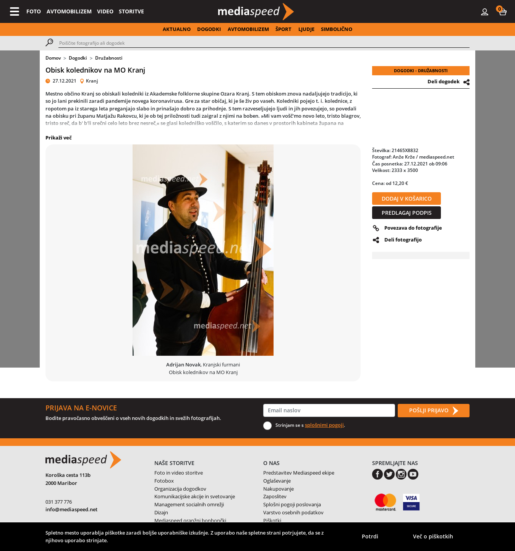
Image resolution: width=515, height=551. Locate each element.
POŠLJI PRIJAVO (433, 411)
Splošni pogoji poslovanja (292, 504)
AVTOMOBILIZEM (69, 11)
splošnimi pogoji (324, 424)
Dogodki (78, 58)
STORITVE (131, 11)
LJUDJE (306, 29)
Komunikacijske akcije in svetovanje (194, 496)
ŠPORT (283, 29)
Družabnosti (108, 58)
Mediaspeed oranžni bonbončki (190, 520)
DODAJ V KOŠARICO (407, 198)
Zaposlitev (275, 496)
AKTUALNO (177, 29)
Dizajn (161, 512)
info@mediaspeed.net (71, 509)
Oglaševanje (277, 480)
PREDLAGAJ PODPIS (407, 212)
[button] (502, 11)
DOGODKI (209, 29)
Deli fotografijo (403, 239)
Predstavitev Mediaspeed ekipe (298, 472)
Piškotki (272, 520)
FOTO (33, 11)
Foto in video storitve (178, 472)
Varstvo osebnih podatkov (293, 512)
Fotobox (164, 480)
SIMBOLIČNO (336, 29)
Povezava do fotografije (413, 227)
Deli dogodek (444, 81)
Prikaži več (58, 137)
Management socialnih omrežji (189, 504)
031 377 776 (58, 501)
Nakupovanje (278, 488)
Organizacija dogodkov (180, 488)
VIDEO (105, 11)
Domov (53, 58)
